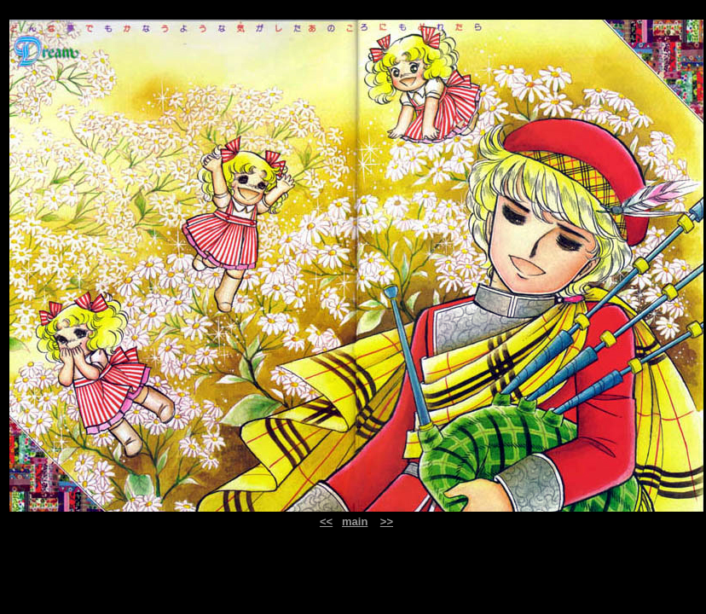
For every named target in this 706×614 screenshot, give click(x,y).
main (354, 521)
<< (326, 521)
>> (386, 521)
